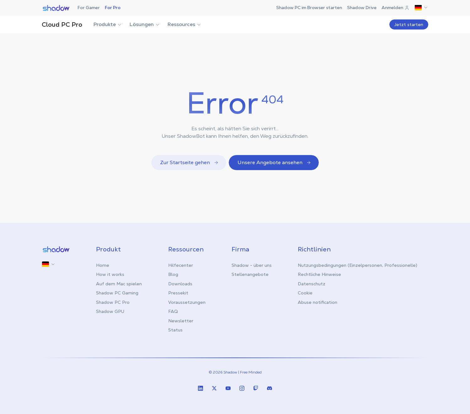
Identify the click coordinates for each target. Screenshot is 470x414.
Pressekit (178, 293)
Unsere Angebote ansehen (274, 162)
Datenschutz (311, 284)
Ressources (184, 24)
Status (175, 330)
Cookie (305, 293)
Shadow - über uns (252, 265)
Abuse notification (317, 302)
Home (102, 265)
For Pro (112, 7)
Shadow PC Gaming (117, 293)
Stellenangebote (250, 274)
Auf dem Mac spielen (119, 284)
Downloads (180, 284)
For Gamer (88, 7)
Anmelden (395, 7)
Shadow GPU (110, 311)
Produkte (107, 24)
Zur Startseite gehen (189, 162)
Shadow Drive (362, 7)
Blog (173, 274)
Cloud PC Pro (62, 24)
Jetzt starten (408, 24)
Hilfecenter (180, 265)
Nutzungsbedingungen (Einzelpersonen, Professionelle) (357, 265)
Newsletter (180, 321)
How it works (110, 274)
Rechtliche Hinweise (319, 274)
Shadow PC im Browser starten (309, 7)
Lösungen (145, 24)
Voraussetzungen (187, 302)
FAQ (173, 311)
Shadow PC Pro (113, 302)
